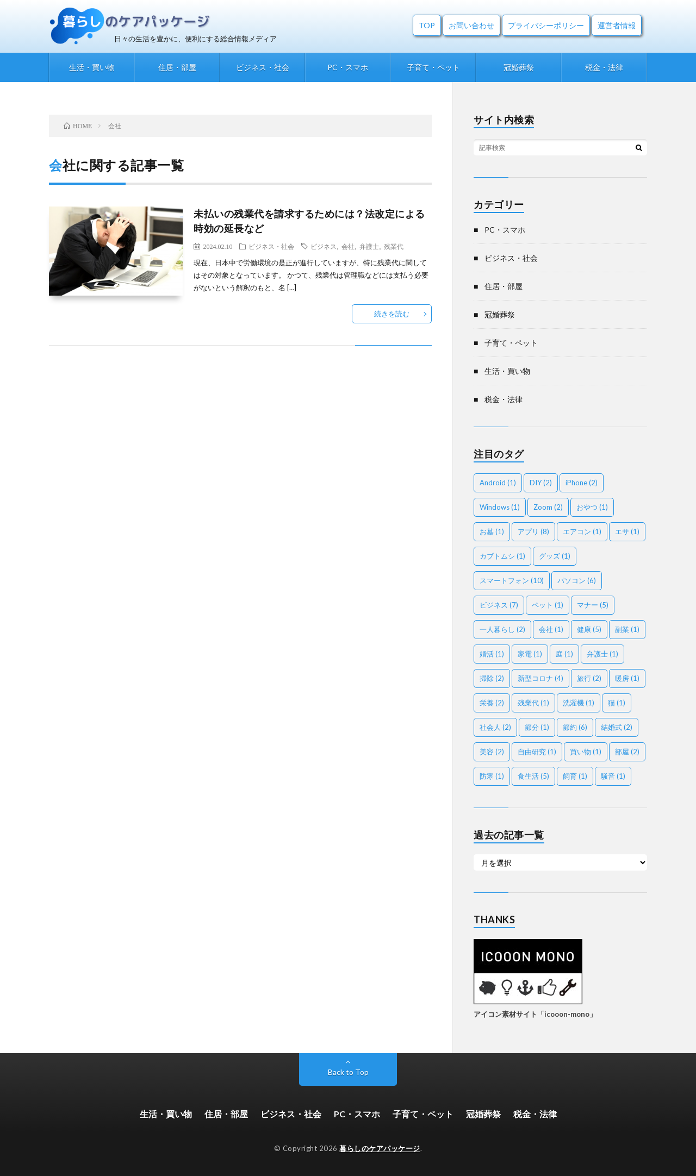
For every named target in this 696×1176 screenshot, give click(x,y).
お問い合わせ (471, 25)
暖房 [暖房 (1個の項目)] (627, 678)
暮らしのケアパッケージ (379, 1148)
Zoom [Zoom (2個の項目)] (548, 507)
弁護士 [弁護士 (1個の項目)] (602, 653)
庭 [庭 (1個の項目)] (564, 653)
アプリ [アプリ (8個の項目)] (533, 531)
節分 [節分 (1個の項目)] (537, 727)
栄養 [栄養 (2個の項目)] (492, 702)
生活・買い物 (92, 67)
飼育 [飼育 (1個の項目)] (575, 776)
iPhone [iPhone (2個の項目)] (582, 482)
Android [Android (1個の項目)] (498, 482)
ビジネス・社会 (262, 67)
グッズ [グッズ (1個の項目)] (554, 556)
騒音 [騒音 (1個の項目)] (613, 776)
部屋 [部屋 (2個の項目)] (627, 751)
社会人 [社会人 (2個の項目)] (495, 727)
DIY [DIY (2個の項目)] (541, 482)
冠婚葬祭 (519, 67)
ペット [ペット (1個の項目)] (547, 604)
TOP (427, 25)
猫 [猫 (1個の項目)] (616, 702)
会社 (348, 246)
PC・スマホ (347, 67)
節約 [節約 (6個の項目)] (575, 727)
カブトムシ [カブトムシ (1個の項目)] (502, 556)
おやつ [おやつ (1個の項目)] (592, 507)
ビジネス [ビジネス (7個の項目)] (499, 604)
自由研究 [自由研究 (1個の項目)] (537, 751)
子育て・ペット (433, 67)
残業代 (393, 246)
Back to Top (348, 1072)
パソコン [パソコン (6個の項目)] (576, 580)
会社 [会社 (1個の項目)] (551, 629)
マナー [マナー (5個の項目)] (592, 604)
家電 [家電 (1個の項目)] (530, 653)
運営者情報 (617, 25)
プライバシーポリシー (546, 25)
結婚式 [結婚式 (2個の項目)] (616, 727)
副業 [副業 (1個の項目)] (627, 629)
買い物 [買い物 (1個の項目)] (585, 751)
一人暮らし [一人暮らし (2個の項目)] (502, 629)
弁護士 (369, 246)
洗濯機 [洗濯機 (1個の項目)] (578, 702)
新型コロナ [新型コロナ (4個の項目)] (540, 678)
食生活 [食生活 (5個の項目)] (533, 776)
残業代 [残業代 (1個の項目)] (533, 702)
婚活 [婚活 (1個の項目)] (492, 653)
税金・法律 (604, 67)
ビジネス (323, 246)
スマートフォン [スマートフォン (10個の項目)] (512, 580)
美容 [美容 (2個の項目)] (492, 751)
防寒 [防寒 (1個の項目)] (492, 776)
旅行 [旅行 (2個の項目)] (589, 678)
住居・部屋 (177, 67)
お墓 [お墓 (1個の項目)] (492, 531)
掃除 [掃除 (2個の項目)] (492, 678)
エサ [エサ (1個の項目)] (627, 531)
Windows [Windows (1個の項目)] (500, 507)
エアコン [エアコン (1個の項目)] (582, 531)
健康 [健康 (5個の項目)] (589, 629)
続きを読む (391, 313)
